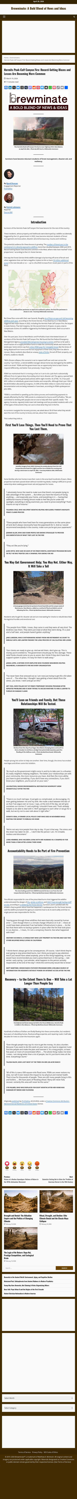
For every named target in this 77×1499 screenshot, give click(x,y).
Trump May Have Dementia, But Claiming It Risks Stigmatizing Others (26, 1285)
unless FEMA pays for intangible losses (43, 347)
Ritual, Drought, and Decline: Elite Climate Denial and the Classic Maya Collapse (54, 1218)
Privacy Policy (37, 1452)
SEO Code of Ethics (51, 1452)
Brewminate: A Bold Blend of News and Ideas (38, 8)
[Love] (7, 1165)
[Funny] (15, 1165)
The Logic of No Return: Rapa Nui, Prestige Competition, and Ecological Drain (19, 1255)
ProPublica (8, 188)
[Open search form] (74, 17)
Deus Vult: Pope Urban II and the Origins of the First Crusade (24, 1289)
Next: (55, 1179)
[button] (4, 17)
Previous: (21, 1179)
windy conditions (37, 902)
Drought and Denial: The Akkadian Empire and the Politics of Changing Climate (18, 1218)
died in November (53, 817)
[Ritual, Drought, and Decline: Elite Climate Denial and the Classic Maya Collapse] (56, 1201)
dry (28, 902)
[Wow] (22, 1165)
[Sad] (30, 1165)
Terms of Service (24, 1452)
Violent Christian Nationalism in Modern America (20, 1293)
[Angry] (37, 1165)
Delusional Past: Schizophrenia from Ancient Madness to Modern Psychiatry (28, 1281)
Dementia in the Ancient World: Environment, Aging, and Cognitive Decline (28, 1277)
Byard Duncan (12, 183)
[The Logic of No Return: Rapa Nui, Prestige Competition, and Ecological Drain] (20, 1238)
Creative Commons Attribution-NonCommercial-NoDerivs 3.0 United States (36, 1102)
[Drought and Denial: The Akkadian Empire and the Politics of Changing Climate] (20, 1201)
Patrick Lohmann (13, 207)
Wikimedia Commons (51, 149)
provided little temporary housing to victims (37, 342)
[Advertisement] (38, 37)
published (15, 1101)
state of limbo (44, 352)
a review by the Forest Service (31, 905)
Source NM (8, 212)
